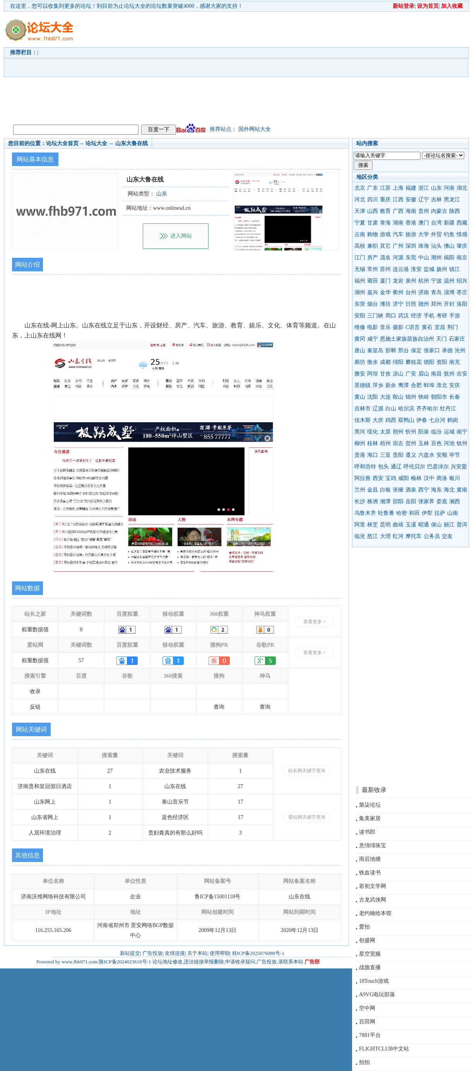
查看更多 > (314, 621)
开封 (449, 304)
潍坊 (385, 304)
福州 (359, 281)
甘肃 (372, 223)
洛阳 (462, 304)
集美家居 (370, 818)
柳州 (359, 443)
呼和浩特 (365, 467)
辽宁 (423, 199)
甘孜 (385, 374)
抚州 (449, 374)
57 (81, 660)
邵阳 (398, 501)
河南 (449, 188)
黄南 (462, 490)
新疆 (449, 223)
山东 (436, 188)
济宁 (398, 304)
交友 (447, 536)
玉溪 (410, 525)
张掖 (398, 490)
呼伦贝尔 (414, 467)
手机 (429, 316)
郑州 (436, 304)
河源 (398, 257)
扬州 (441, 269)
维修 (359, 327)
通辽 (396, 467)
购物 (372, 234)
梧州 (385, 443)
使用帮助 (220, 953)
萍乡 (378, 385)
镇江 (454, 269)
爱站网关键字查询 (306, 817)
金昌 (372, 490)
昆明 (385, 525)
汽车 (398, 234)
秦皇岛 (375, 350)
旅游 (410, 234)
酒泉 (410, 490)
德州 (423, 304)
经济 (416, 316)
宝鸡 (390, 478)
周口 (390, 316)
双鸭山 (406, 420)
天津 (359, 211)
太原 (385, 432)
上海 (398, 188)
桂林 (372, 443)
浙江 (423, 188)
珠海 (423, 246)
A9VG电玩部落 (377, 994)
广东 (372, 188)
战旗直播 (370, 967)
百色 (436, 443)
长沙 (359, 501)
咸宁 (372, 339)
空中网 (367, 1008)
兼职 (372, 246)
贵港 (359, 455)
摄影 (398, 327)
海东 (436, 490)
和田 (414, 513)
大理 (385, 536)
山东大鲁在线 (131, 143)
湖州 (359, 292)
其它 (385, 246)
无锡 (359, 269)
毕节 (454, 455)
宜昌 (439, 327)
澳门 (423, 223)
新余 (390, 385)
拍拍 (364, 1062)
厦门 (385, 281)
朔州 (398, 432)
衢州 (398, 292)
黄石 (427, 327)
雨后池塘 (370, 859)
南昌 (436, 374)
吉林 (436, 199)
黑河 (359, 432)
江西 (398, 199)
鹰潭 (403, 385)
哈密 (401, 513)
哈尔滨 (406, 408)
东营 (359, 304)
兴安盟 (459, 467)
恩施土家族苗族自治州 (407, 339)
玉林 (423, 443)
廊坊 (359, 362)
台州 (410, 292)
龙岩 (398, 281)
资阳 (441, 362)
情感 (462, 234)
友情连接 (175, 953)
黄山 (359, 397)
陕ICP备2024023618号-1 (125, 962)
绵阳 (398, 362)
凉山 (398, 374)
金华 (385, 292)
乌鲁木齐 (365, 513)
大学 (423, 234)
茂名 (385, 257)
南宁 (462, 432)
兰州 (359, 490)
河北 (359, 199)
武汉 (403, 316)
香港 (410, 223)
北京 (359, 188)
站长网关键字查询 (306, 770)
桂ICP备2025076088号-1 (258, 953)
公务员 (432, 536)
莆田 (372, 281)
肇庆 (462, 246)
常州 (372, 269)
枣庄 (462, 292)
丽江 (449, 525)
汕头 (436, 246)
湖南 (398, 223)
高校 (359, 246)
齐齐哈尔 (427, 408)
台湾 (436, 223)
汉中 (429, 478)
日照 (410, 304)
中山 (423, 257)
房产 (372, 257)
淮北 (441, 385)
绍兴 (462, 281)
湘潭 (385, 501)
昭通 (423, 525)
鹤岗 (452, 420)
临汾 (436, 432)
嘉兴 (372, 292)
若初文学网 (372, 886)
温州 (449, 281)
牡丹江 (448, 408)
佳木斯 (362, 420)
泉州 (410, 281)
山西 (372, 211)
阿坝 (372, 374)
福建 (410, 188)
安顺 (441, 455)
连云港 (401, 269)
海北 (449, 490)
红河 (398, 536)
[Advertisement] (263, 66)
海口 (372, 455)
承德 (447, 350)
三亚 (385, 455)
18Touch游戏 (374, 981)
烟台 (372, 304)
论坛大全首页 (62, 143)
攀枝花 (413, 362)
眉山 (423, 374)
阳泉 (423, 432)
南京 (462, 257)
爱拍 (364, 927)
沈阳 (372, 397)
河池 (449, 443)
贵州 (423, 211)
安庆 (454, 385)
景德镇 (362, 385)
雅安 (359, 374)
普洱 (462, 525)
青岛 (436, 292)
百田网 (367, 1022)
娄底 (441, 501)
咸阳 (403, 478)
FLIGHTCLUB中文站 (384, 1049)
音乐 (385, 327)
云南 (359, 234)
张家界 (426, 501)
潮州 (436, 257)
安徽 (410, 199)
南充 (454, 362)
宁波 (436, 281)
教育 (385, 211)
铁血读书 (370, 873)
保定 (416, 350)
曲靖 (398, 525)
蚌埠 (429, 385)
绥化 (372, 432)
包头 (383, 467)
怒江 (372, 536)
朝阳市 (439, 397)
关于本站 (197, 953)
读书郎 (367, 832)
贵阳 (398, 455)
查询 (219, 707)
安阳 (359, 316)
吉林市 (362, 408)
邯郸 (390, 350)
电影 (372, 327)
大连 (385, 397)
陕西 (454, 211)
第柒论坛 (370, 805)
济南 (423, 292)
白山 (390, 408)
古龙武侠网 (372, 900)
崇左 (398, 443)
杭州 (423, 281)
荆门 (452, 327)
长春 (454, 397)
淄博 (449, 292)
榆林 (416, 478)
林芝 (372, 525)
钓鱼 (449, 234)
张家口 (432, 350)
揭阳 (449, 257)
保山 (436, 525)
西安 (378, 478)
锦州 (410, 397)
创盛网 (367, 940)
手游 (454, 316)
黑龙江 (452, 199)
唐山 (359, 350)
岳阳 (410, 501)
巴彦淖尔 (438, 467)
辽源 (378, 408)
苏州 (385, 269)
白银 (385, 490)
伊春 (421, 420)
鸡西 (390, 420)
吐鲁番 (386, 513)
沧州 (460, 350)
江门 (359, 257)
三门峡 (375, 316)
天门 (441, 339)
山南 (452, 513)
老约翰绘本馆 (375, 913)
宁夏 (359, 223)
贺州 (410, 443)
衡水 (372, 362)
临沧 (359, 536)
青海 (385, 223)
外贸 (436, 234)
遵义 (410, 455)
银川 (454, 478)
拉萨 (439, 513)
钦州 (462, 443)
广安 (410, 374)
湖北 (462, 188)
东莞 (410, 257)
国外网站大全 (254, 129)
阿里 (359, 525)
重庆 (385, 199)
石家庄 (457, 339)
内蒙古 (439, 211)
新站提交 (130, 953)
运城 (449, 432)
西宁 (423, 490)
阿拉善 (362, 478)
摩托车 (413, 536)
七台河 (437, 420)
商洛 (441, 478)
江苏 (385, 188)
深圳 (410, 246)
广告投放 (152, 953)
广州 (398, 246)
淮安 (416, 269)
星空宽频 (370, 954)
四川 (372, 199)
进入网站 (181, 236)
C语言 (412, 327)
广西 (398, 211)
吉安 (462, 374)
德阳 (429, 362)
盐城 (429, 269)
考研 (441, 316)
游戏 (385, 234)
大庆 (378, 420)
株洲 (372, 501)
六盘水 (426, 455)
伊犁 (427, 513)
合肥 (416, 385)
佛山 (449, 246)
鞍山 (398, 397)
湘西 (454, 501)
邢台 (403, 350)
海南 (410, 211)
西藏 (462, 223)
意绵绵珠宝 (372, 845)
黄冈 (359, 339)
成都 (385, 362)
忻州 (410, 432)
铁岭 (423, 397)
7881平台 (370, 1035)
